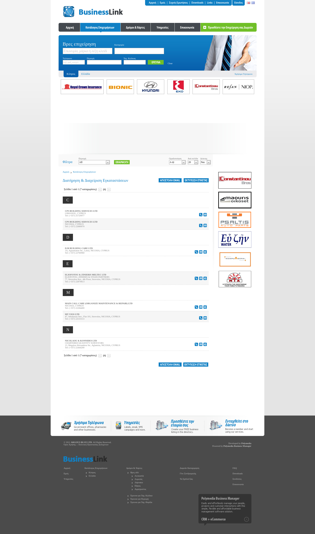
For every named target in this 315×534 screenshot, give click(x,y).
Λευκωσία (139, 476)
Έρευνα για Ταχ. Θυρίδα (141, 502)
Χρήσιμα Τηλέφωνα (243, 74)
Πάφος (138, 486)
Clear (170, 63)
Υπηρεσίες (68, 479)
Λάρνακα (139, 482)
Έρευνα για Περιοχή (140, 499)
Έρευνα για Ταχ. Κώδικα (142, 495)
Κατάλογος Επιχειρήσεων (84, 172)
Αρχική (66, 172)
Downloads (238, 473)
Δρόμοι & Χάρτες (134, 468)
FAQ (235, 468)
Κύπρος (92, 472)
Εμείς (66, 473)
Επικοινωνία (238, 484)
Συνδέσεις (237, 479)
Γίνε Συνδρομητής (188, 473)
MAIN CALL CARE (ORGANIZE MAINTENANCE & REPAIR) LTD (99, 303)
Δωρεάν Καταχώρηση (189, 468)
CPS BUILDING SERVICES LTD (81, 211)
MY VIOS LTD (72, 314)
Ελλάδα (85, 73)
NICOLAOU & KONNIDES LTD (81, 341)
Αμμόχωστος (140, 489)
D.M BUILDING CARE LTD (79, 248)
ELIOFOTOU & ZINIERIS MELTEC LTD (85, 275)
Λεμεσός (139, 479)
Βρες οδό (135, 472)
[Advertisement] (158, 125)
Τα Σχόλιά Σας (186, 479)
